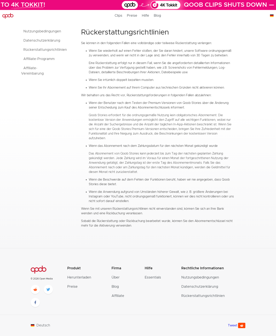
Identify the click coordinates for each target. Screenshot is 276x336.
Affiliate (118, 296)
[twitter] (48, 289)
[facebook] (35, 302)
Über (116, 277)
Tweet (232, 325)
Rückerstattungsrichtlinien (203, 296)
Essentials (153, 277)
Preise (132, 15)
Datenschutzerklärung (199, 286)
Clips (118, 15)
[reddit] (35, 289)
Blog (157, 15)
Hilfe (145, 15)
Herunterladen (79, 277)
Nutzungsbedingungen (200, 277)
